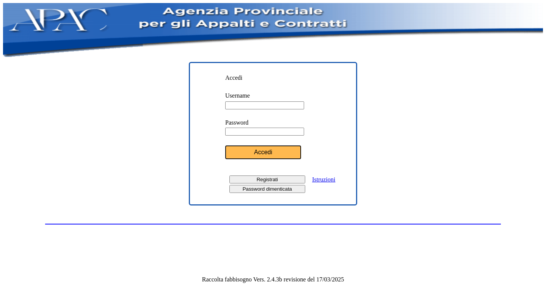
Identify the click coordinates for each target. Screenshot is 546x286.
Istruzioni (323, 179)
